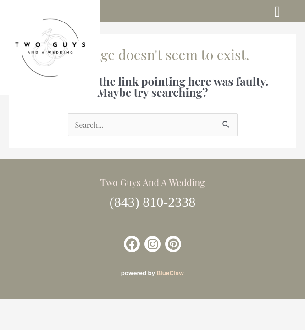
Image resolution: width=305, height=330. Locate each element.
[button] (277, 11)
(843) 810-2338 (152, 201)
